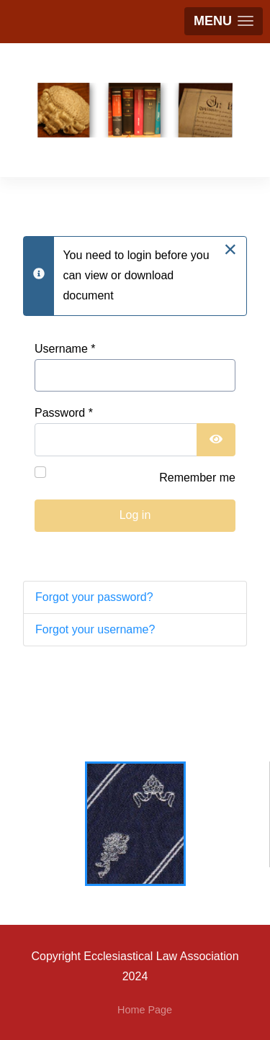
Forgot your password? (94, 597)
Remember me (197, 477)
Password (64, 413)
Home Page (144, 1010)
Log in (135, 515)
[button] (223, 21)
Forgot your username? (95, 629)
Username (65, 349)
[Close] (230, 249)
